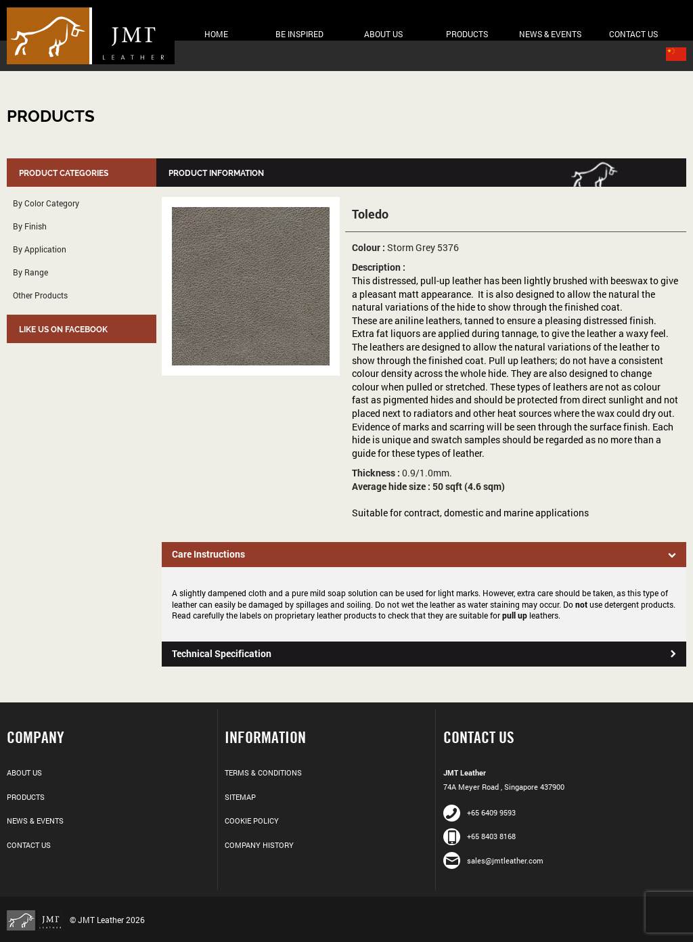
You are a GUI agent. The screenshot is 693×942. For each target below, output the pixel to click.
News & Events (550, 33)
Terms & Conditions (263, 772)
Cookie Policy (252, 820)
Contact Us (633, 33)
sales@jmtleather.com (493, 860)
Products (467, 33)
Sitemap (240, 797)
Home (216, 33)
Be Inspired (299, 33)
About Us (383, 33)
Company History (259, 845)
